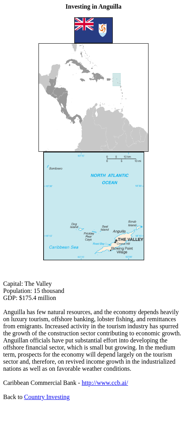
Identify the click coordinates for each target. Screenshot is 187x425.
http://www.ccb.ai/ (105, 382)
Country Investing (47, 397)
